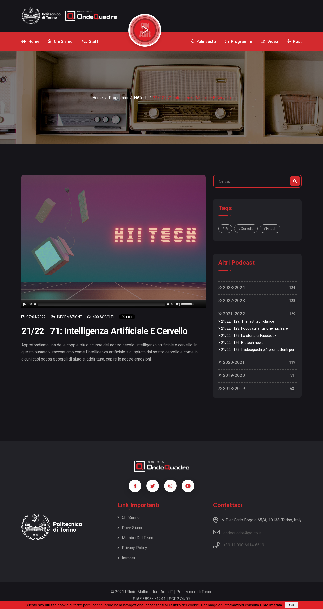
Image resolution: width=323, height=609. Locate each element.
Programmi (118, 97)
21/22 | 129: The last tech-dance (246, 321)
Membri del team (135, 537)
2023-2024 (231, 287)
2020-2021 (231, 362)
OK (291, 605)
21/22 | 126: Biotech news (240, 343)
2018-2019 (231, 388)
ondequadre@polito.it (237, 532)
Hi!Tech (140, 97)
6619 (259, 545)
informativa (272, 605)
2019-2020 (231, 375)
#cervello (246, 229)
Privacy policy (132, 547)
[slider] (101, 304)
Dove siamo (130, 527)
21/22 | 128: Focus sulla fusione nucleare (253, 328)
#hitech (270, 229)
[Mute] (178, 304)
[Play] (25, 304)
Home (97, 97)
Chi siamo (128, 517)
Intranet (126, 558)
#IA (225, 229)
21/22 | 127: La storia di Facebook (247, 336)
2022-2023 (231, 300)
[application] (113, 304)
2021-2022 (231, 313)
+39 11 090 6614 (238, 545)
